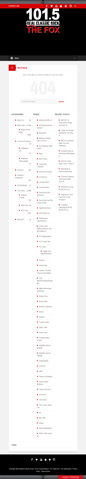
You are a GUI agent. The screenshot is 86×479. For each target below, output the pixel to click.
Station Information (45, 376)
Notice (41, 312)
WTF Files (24, 210)
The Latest (21, 190)
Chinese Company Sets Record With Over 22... (66, 179)
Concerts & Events (23, 141)
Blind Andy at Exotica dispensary (65, 170)
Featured (20, 170)
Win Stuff (42, 418)
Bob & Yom (25, 205)
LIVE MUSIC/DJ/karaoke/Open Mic (45, 280)
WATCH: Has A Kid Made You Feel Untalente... (66, 143)
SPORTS (42, 366)
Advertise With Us (45, 120)
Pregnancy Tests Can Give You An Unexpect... (66, 197)
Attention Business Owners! (44, 126)
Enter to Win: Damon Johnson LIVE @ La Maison (44, 228)
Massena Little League (23, 159)
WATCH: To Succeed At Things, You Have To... (66, 122)
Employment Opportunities (42, 219)
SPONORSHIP (22, 185)
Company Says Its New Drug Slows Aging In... (67, 153)
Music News (43, 301)
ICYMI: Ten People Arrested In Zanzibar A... (66, 133)
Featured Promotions (19, 176)
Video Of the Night (24, 131)
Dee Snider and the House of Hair (45, 201)
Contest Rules (44, 182)
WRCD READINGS (45, 428)
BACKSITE (43, 133)
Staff (40, 371)
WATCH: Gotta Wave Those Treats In (66, 162)
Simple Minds (43, 361)
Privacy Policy (44, 322)
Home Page (43, 265)
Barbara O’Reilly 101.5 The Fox (43, 139)
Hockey (41, 260)
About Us (20, 120)
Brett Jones (43, 159)
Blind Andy (21, 125)
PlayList (42, 317)
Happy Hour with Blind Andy (46, 252)
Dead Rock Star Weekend (43, 193)
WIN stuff (20, 219)
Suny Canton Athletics (42, 383)
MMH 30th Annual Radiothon (44, 289)
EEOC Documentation (42, 469)
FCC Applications (45, 236)
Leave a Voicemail (70, 477)
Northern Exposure (45, 306)
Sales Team (43, 327)
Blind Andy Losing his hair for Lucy (66, 188)
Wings (41, 423)
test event (42, 394)
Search (61, 101)
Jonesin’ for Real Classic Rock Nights (44, 271)
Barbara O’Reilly (23, 196)
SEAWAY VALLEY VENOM (44, 346)
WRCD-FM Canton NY (44, 434)
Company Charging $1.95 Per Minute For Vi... (65, 207)
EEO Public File (44, 213)
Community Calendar (42, 165)
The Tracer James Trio (44, 406)
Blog (40, 154)
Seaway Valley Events (43, 339)
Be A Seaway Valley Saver (45, 147)
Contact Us (43, 177)
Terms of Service (45, 389)
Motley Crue (43, 296)
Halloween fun (23, 149)
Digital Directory (44, 208)
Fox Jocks (42, 247)
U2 (40, 413)
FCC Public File (44, 241)
